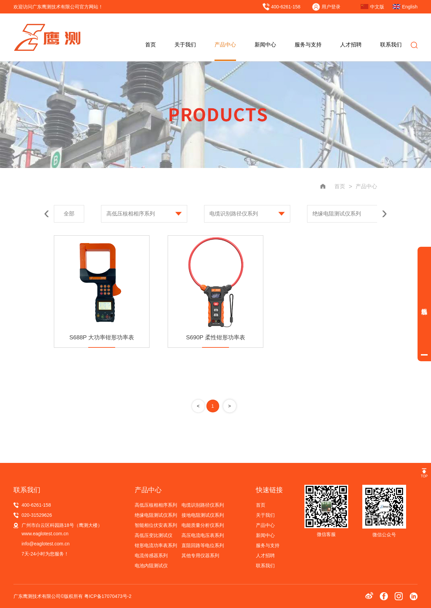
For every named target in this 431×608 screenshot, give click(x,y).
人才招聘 (351, 44)
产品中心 (225, 44)
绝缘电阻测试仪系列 (336, 213)
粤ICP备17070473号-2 (107, 596)
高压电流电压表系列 (202, 535)
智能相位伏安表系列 (156, 525)
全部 (69, 213)
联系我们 (391, 44)
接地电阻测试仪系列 (202, 515)
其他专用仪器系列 (200, 555)
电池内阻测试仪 (151, 565)
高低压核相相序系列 (130, 213)
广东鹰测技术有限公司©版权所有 (48, 596)
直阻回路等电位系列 (202, 545)
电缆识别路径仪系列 (233, 213)
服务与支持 (308, 44)
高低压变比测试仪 (153, 535)
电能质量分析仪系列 (202, 525)
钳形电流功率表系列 (156, 545)
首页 (150, 44)
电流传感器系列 (151, 555)
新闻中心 (265, 44)
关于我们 (185, 44)
